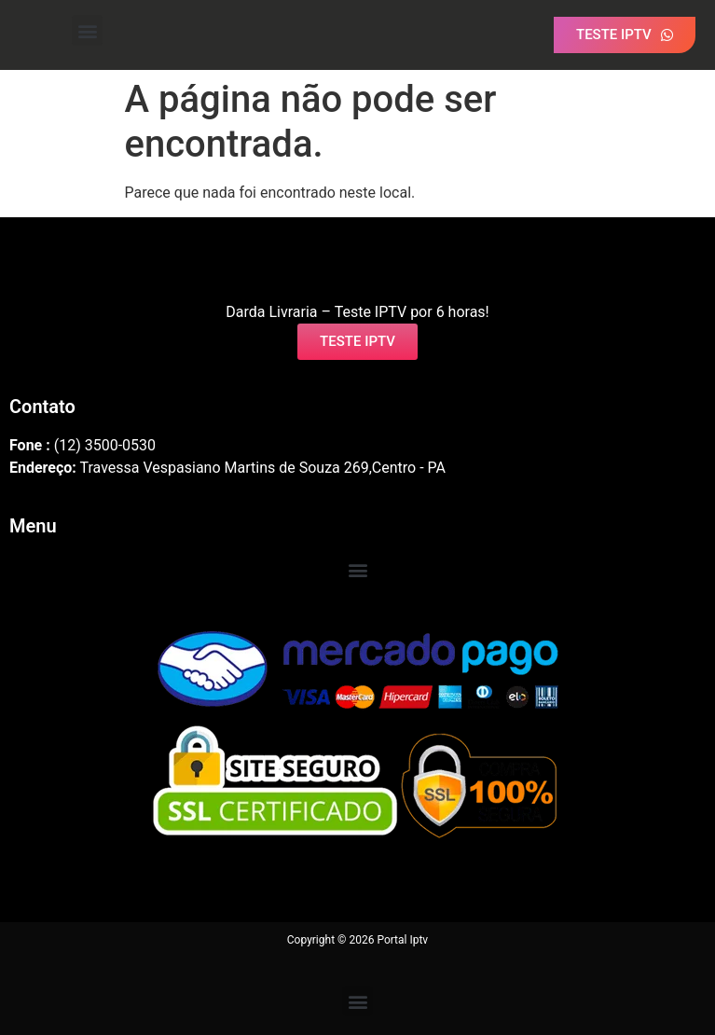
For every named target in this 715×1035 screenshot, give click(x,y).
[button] (87, 30)
